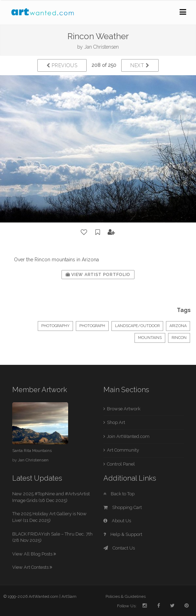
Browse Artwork (123, 408)
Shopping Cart (122, 507)
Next (140, 65)
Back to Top (119, 493)
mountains (150, 337)
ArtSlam (69, 596)
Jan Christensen (101, 47)
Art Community (123, 450)
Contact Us (119, 548)
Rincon (179, 337)
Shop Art (116, 422)
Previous (62, 65)
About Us (117, 520)
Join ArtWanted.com (128, 436)
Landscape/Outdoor (137, 326)
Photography (55, 326)
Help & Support (122, 534)
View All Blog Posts (34, 554)
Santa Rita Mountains (32, 450)
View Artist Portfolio (98, 274)
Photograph (92, 326)
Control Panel (121, 464)
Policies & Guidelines (126, 596)
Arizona (178, 326)
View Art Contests (32, 567)
